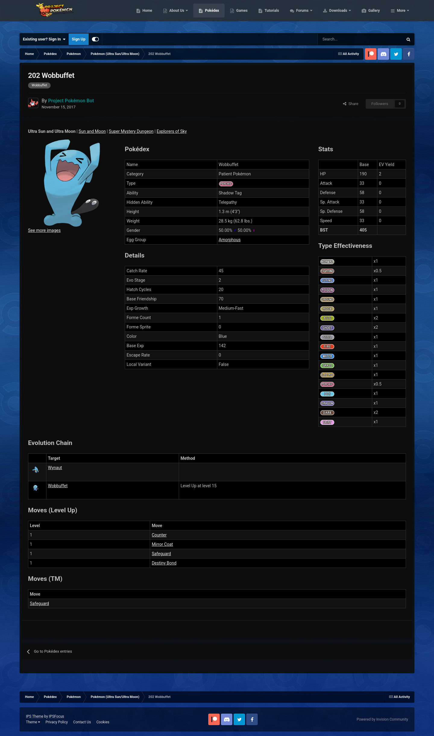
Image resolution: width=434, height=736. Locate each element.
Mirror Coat (162, 544)
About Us (205, 15)
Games (270, 15)
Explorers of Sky (172, 131)
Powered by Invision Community (382, 719)
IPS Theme (34, 716)
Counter (159, 535)
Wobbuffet (58, 485)
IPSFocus (56, 716)
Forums (331, 15)
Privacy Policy (57, 722)
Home (176, 15)
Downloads (367, 15)
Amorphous (230, 239)
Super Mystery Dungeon (131, 131)
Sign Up (78, 39)
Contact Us (82, 722)
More (401, 15)
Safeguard (161, 553)
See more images (44, 230)
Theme (33, 722)
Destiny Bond (164, 563)
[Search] (339, 39)
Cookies (102, 722)
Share (350, 103)
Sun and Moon (92, 131)
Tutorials (300, 15)
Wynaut (55, 467)
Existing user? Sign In (44, 39)
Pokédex (240, 15)
